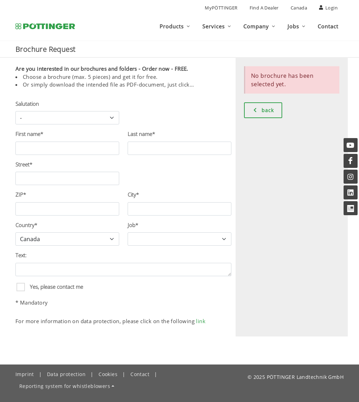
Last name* (141, 133)
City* (133, 194)
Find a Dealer (264, 8)
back (263, 110)
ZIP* (20, 194)
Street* (23, 164)
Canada (299, 8)
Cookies (108, 374)
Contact (139, 374)
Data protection (66, 374)
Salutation (27, 103)
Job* (133, 225)
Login (328, 7)
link (200, 321)
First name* (29, 133)
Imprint (24, 374)
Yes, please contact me (55, 286)
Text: (21, 255)
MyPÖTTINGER (221, 8)
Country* (26, 225)
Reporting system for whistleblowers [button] (64, 386)
